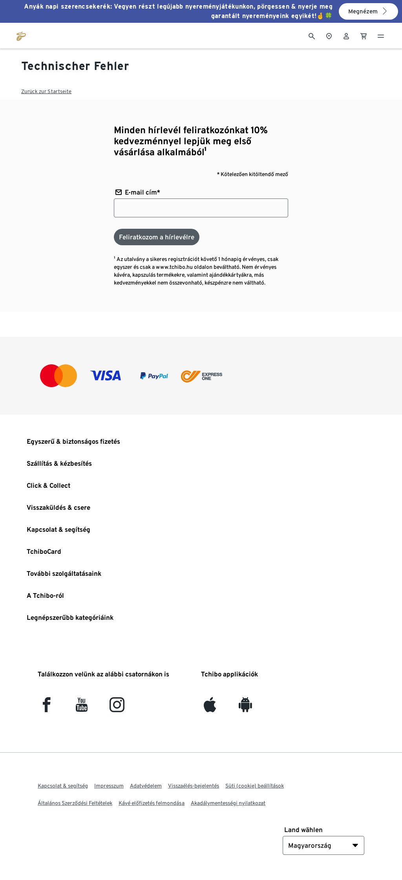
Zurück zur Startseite (46, 91)
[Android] (245, 708)
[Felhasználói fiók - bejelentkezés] (346, 35)
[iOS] (210, 708)
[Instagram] (117, 708)
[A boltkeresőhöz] (329, 35)
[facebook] (46, 708)
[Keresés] (311, 35)
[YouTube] (82, 708)
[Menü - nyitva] (380, 35)
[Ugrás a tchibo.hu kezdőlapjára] (21, 35)
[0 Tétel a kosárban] (363, 35)
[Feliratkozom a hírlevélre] (156, 237)
